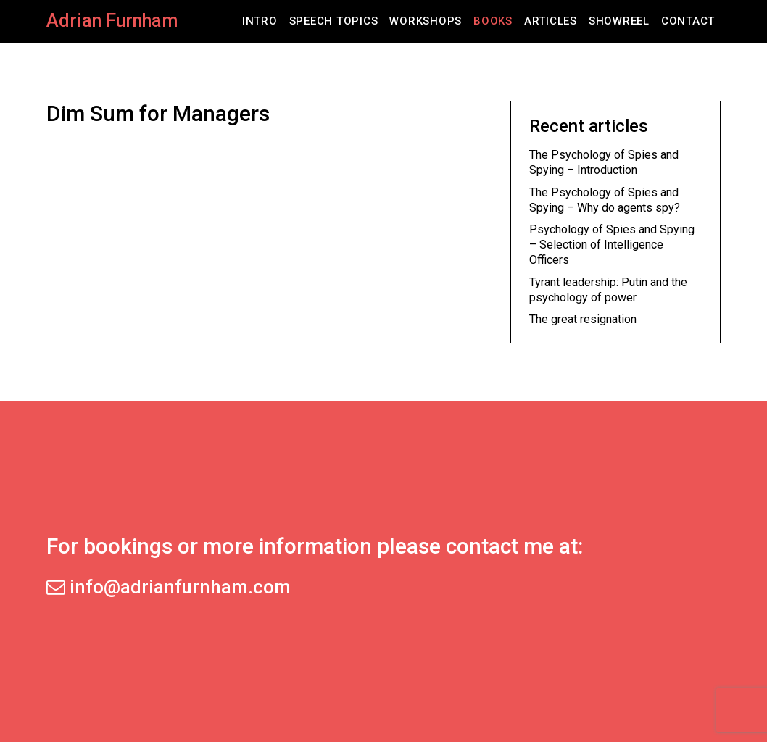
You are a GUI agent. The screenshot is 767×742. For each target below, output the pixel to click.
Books (493, 21)
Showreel (619, 21)
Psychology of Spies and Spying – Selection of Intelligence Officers (612, 244)
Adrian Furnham (112, 20)
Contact (688, 21)
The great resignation (583, 319)
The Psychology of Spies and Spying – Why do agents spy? (604, 200)
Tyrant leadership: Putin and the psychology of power (608, 289)
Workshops (425, 21)
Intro (260, 21)
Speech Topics (333, 21)
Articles (550, 21)
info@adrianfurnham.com (168, 587)
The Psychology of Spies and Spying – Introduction (604, 162)
